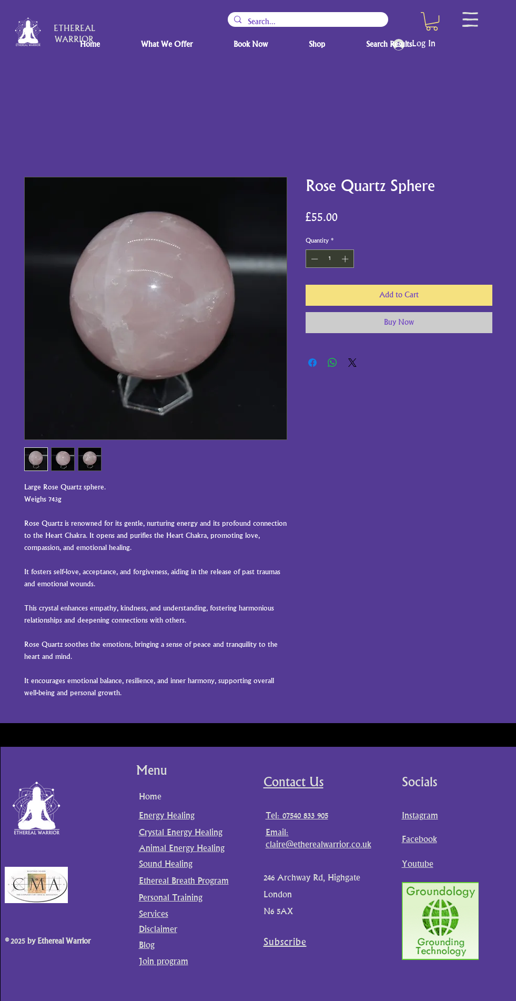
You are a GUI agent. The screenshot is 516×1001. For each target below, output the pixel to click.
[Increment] (346, 259)
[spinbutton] (329, 259)
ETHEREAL (74, 29)
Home (150, 797)
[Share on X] (352, 362)
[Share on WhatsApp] (332, 362)
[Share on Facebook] (312, 362)
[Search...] (307, 22)
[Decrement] (313, 259)
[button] (432, 21)
